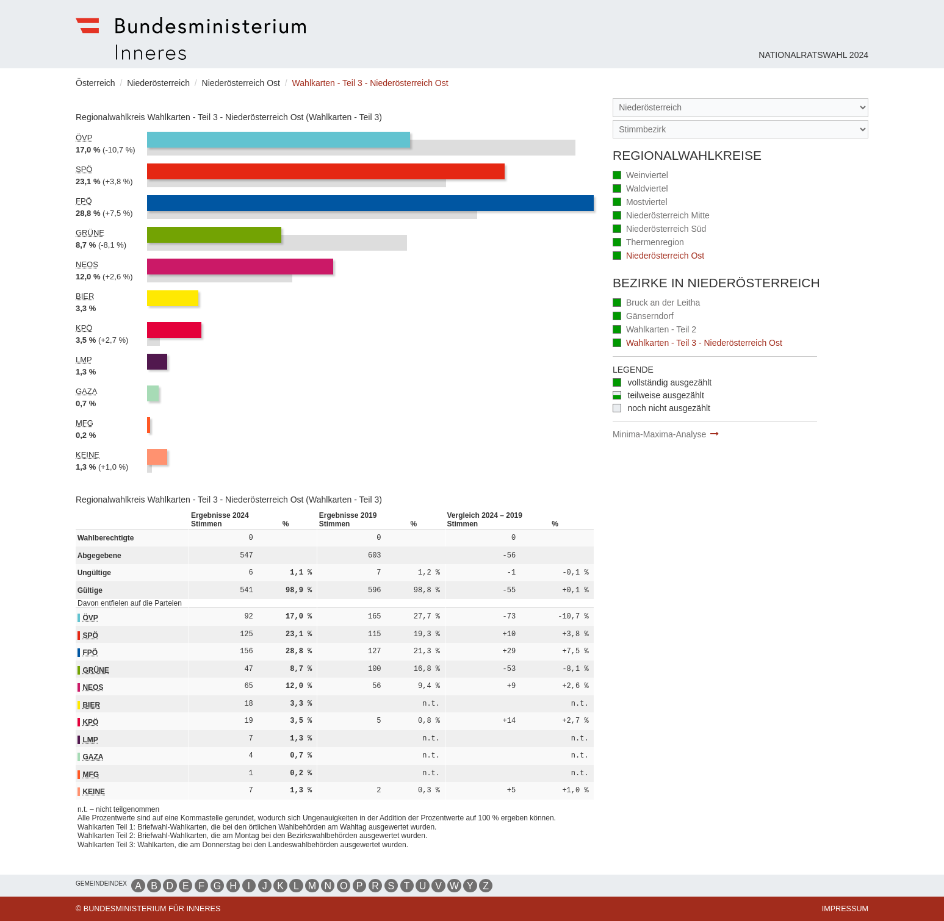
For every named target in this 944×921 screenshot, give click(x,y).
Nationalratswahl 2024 (813, 55)
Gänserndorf (643, 317)
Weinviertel (640, 176)
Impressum (845, 909)
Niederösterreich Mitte (661, 216)
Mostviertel (640, 203)
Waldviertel (640, 189)
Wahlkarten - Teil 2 (654, 330)
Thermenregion (648, 243)
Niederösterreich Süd (659, 229)
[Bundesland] (740, 107)
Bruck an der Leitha (656, 303)
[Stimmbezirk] (740, 129)
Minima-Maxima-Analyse (659, 434)
